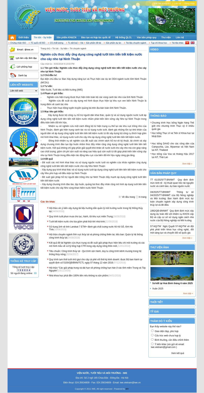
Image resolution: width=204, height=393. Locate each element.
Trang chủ (45, 48)
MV (127, 389)
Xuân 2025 (157, 288)
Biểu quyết (160, 353)
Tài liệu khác (177, 43)
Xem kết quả (177, 353)
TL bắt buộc (73, 43)
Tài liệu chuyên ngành (136, 43)
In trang (143, 197)
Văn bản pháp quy (147, 37)
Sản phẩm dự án (113, 43)
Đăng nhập (190, 3)
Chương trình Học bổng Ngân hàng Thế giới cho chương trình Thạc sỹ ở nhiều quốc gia (173, 125)
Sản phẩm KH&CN (66, 37)
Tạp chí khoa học (159, 43)
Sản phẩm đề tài (93, 43)
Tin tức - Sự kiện (43, 37)
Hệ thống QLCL (123, 37)
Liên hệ (177, 3)
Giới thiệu (24, 37)
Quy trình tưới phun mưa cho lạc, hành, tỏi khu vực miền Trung (81, 216)
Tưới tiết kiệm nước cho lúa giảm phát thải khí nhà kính (77, 221)
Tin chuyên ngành (78, 48)
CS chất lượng (56, 43)
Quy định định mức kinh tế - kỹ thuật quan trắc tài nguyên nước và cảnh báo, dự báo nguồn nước (172, 183)
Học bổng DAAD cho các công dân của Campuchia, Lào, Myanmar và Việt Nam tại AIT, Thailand (173, 146)
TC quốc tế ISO (38, 43)
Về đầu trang (128, 197)
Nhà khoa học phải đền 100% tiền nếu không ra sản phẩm (78, 275)
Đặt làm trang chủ (162, 3)
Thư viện (166, 37)
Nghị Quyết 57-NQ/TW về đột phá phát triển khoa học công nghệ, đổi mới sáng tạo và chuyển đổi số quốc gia (172, 229)
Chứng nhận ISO (18, 43)
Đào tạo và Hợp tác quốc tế (95, 37)
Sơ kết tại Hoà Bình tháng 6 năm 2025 (172, 283)
